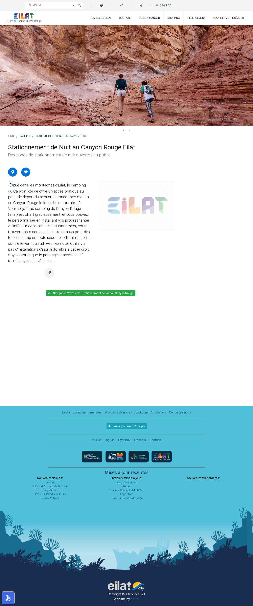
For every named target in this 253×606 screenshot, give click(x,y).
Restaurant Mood (126, 482)
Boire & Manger (149, 17)
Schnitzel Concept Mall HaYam (50, 486)
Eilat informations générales (82, 412)
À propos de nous (117, 412)
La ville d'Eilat (101, 17)
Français (140, 440)
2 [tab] (130, 130)
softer (135, 599)
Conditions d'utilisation (150, 412)
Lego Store (50, 490)
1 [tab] (123, 130)
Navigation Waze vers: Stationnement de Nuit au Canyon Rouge (91, 293)
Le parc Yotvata (50, 498)
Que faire (125, 17)
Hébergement (196, 17)
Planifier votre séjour (228, 17)
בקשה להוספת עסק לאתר (126, 426)
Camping (25, 136)
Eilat (11, 136)
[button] (8, 598)
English (109, 440)
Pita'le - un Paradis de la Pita (50, 494)
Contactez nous (180, 412)
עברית (96, 440)
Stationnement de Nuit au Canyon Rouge (62, 136)
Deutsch (155, 440)
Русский (124, 440)
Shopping (173, 17)
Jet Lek (50, 482)
